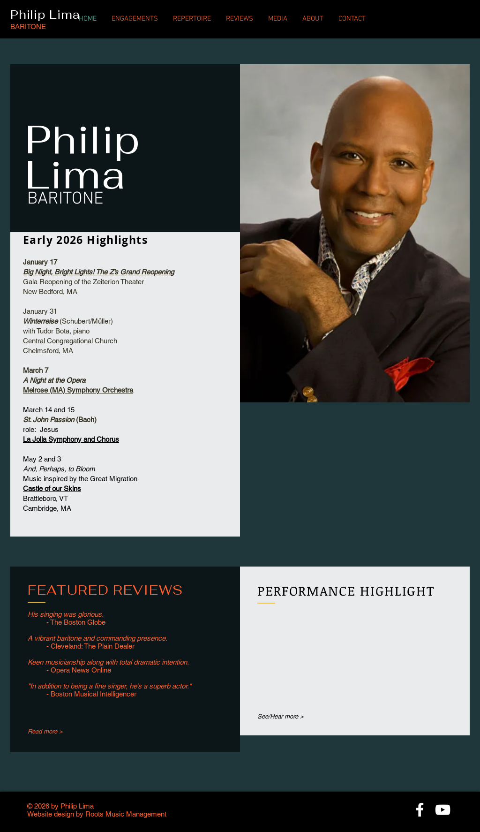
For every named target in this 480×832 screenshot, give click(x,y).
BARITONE (28, 26)
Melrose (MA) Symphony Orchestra (78, 390)
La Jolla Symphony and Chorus (71, 439)
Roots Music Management (125, 814)
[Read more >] (58, 731)
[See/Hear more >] (287, 716)
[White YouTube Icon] (443, 810)
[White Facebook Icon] (420, 810)
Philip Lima (45, 14)
